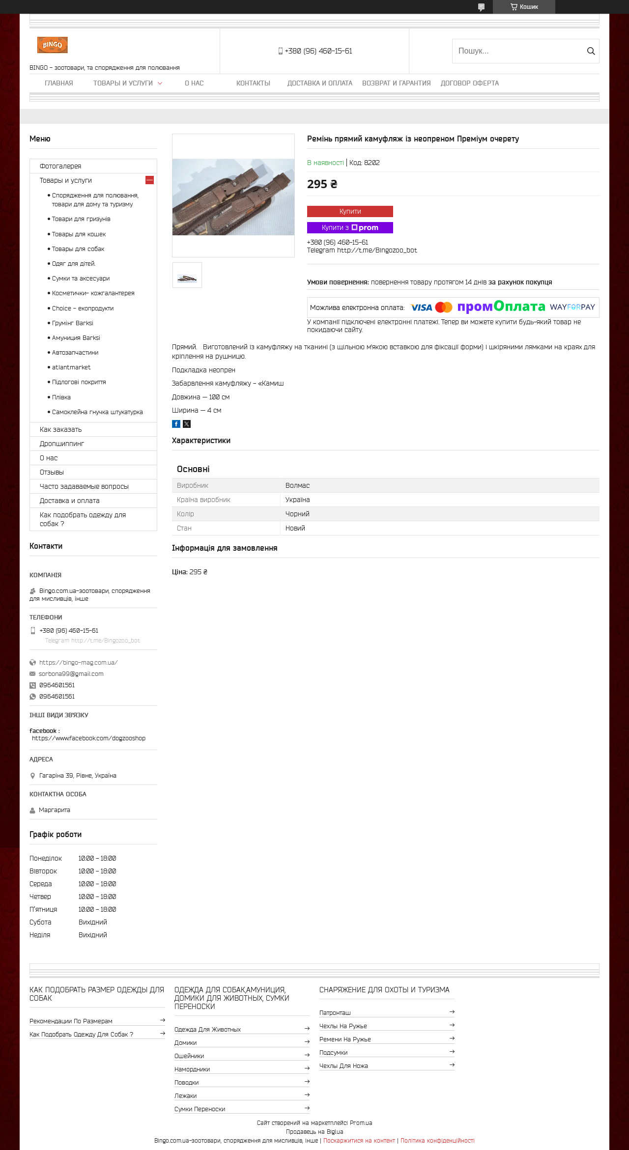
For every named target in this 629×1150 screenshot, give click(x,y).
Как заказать (61, 429)
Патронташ (335, 1012)
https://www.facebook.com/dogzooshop (88, 738)
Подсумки (333, 1052)
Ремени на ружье (345, 1039)
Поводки (186, 1082)
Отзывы (52, 472)
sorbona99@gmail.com (71, 673)
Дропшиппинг (62, 444)
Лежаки (185, 1095)
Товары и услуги (123, 83)
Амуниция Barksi (76, 337)
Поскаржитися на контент (359, 1140)
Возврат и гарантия (396, 83)
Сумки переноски (199, 1109)
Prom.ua (361, 1123)
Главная (59, 83)
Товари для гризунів (81, 219)
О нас (194, 83)
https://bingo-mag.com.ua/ (78, 662)
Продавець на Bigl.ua (314, 1131)
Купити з (350, 228)
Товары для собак (78, 248)
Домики (185, 1042)
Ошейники (189, 1056)
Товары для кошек (79, 234)
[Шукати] (591, 51)
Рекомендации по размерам (71, 1021)
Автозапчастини (75, 352)
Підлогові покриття (79, 382)
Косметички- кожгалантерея (93, 293)
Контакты (253, 83)
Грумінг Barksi (72, 323)
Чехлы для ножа (343, 1065)
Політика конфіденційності (437, 1140)
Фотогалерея (60, 166)
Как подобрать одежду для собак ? (83, 519)
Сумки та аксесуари (81, 278)
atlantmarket (71, 367)
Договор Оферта (470, 83)
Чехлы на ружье (343, 1026)
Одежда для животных (207, 1029)
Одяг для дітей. (73, 263)
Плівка (61, 397)
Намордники (192, 1069)
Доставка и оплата (319, 83)
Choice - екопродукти (83, 308)
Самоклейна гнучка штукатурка (97, 412)
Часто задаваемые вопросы (84, 486)
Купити (350, 211)
